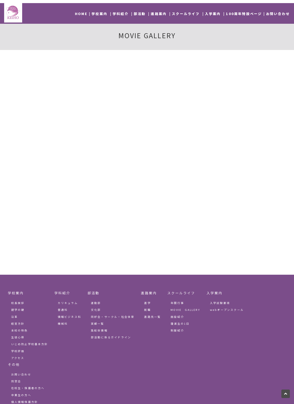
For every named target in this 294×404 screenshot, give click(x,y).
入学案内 (213, 13)
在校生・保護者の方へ (28, 388)
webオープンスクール (227, 310)
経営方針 (18, 324)
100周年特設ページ (244, 13)
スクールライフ (186, 13)
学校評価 (18, 351)
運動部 (96, 303)
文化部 (96, 310)
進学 (147, 303)
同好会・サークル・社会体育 (113, 317)
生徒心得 (18, 337)
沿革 (14, 317)
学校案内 (99, 13)
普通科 (63, 310)
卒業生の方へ (21, 395)
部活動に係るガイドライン (111, 337)
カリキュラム (68, 303)
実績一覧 (97, 324)
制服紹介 (177, 330)
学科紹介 (121, 13)
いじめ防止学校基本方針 (29, 344)
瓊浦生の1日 (180, 324)
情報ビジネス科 (69, 317)
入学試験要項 (220, 303)
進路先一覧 (152, 317)
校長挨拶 (18, 303)
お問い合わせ (278, 13)
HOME (81, 13)
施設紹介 (177, 317)
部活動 (140, 13)
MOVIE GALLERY (185, 310)
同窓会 (16, 381)
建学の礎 (18, 310)
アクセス (17, 358)
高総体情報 (99, 330)
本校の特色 (19, 330)
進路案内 (159, 13)
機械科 (63, 324)
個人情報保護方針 (24, 402)
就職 (147, 310)
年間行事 (177, 303)
